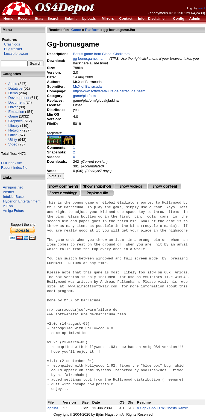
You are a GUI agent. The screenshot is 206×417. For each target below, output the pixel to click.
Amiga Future (13, 210)
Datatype (15, 88)
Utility (12, 140)
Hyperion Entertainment (21, 201)
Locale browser (14, 54)
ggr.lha (53, 408)
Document (16, 102)
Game (13, 116)
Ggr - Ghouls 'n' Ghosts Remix (164, 408)
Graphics (15, 121)
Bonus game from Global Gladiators (101, 54)
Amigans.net (13, 187)
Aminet (8, 192)
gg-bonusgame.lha (87, 58)
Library (13, 126)
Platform (92, 30)
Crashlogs (10, 44)
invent (201, 8)
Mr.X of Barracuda (87, 86)
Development (18, 98)
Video (12, 144)
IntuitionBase (13, 197)
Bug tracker (11, 49)
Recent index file (14, 167)
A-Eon (8, 206)
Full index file (11, 163)
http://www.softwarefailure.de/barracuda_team (109, 91)
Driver (13, 107)
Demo (13, 93)
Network (14, 130)
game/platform (84, 96)
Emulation (16, 112)
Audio (12, 84)
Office (12, 135)
